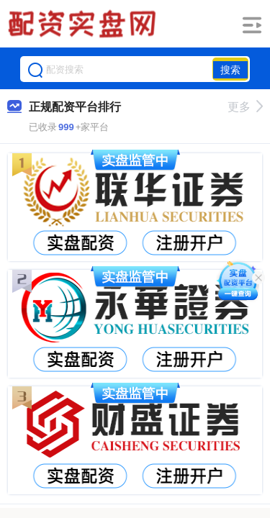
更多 (245, 107)
